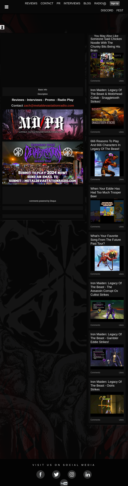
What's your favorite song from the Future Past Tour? (105, 239)
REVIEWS (31, 3)
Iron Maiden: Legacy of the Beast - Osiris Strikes (106, 385)
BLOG (87, 3)
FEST (119, 10)
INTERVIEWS (72, 3)
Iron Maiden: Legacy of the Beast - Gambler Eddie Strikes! (106, 338)
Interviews (35, 100)
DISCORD (107, 10)
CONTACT (47, 3)
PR (58, 3)
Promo (50, 100)
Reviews (18, 100)
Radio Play (66, 100)
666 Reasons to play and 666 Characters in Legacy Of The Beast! (105, 145)
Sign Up (114, 3)
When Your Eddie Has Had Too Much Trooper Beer (105, 192)
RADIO (98, 3)
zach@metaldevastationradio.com (49, 105)
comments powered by (42, 201)
